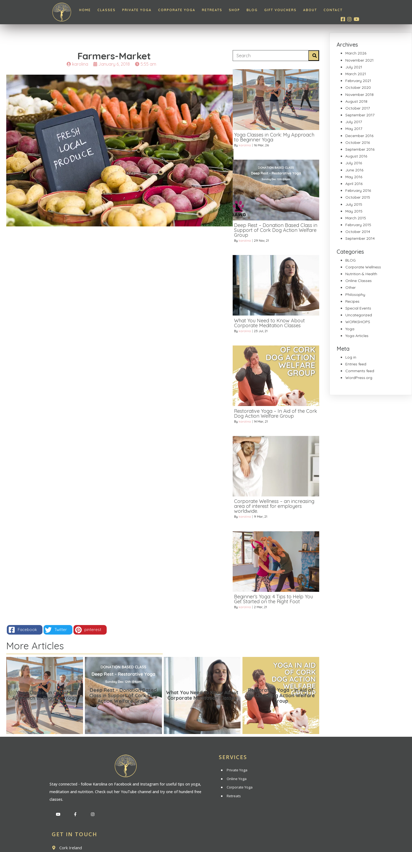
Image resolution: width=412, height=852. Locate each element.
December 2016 (359, 135)
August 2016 (356, 156)
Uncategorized (358, 315)
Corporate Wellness (363, 267)
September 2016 (359, 149)
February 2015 (358, 224)
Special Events (358, 308)
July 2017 (353, 121)
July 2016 (353, 162)
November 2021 (359, 60)
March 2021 (355, 73)
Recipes (352, 301)
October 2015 (357, 197)
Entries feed (355, 364)
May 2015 (353, 211)
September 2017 (359, 115)
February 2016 (358, 190)
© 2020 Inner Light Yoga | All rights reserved (206, 838)
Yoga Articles (356, 335)
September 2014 (360, 238)
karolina (245, 149)
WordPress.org (358, 377)
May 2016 (353, 176)
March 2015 (355, 218)
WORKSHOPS (357, 321)
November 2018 (359, 94)
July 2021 (353, 67)
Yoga (349, 328)
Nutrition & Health (361, 273)
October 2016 (357, 142)
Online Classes (358, 280)
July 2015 (353, 204)
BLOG (350, 260)
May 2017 (353, 128)
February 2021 (358, 80)
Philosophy (355, 294)
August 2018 (356, 101)
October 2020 (358, 87)
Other (350, 287)
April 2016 (353, 183)
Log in (350, 357)
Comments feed (359, 370)
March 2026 (355, 53)
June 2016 (354, 170)
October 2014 (357, 231)
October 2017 (357, 108)
